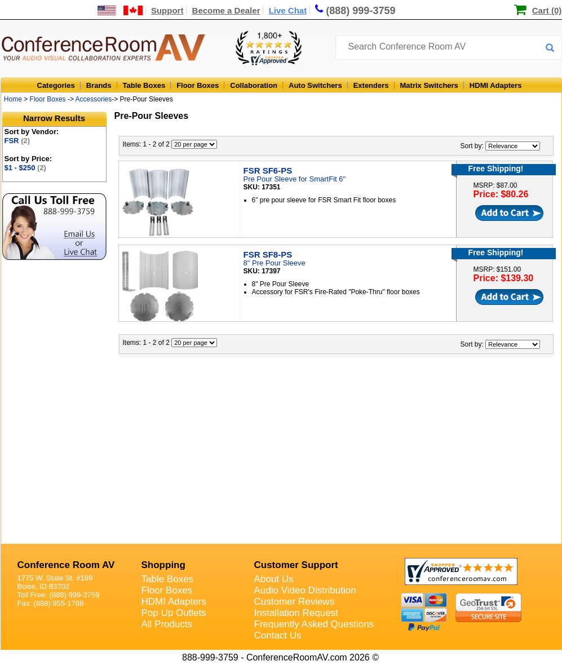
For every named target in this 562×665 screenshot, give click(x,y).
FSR (17, 140)
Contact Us (278, 635)
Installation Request (296, 613)
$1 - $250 (25, 167)
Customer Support (296, 565)
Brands (99, 85)
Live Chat (288, 10)
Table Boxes (144, 85)
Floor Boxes (197, 85)
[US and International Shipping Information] (120, 10)
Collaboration (253, 85)
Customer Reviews (294, 601)
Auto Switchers (315, 85)
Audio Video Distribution (305, 590)
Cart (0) (547, 10)
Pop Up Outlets (173, 613)
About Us (274, 579)
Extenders (371, 85)
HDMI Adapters (496, 85)
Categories (56, 85)
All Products (167, 624)
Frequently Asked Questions (314, 624)
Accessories (94, 99)
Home (13, 99)
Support (167, 10)
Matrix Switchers (429, 85)
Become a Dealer (226, 10)
